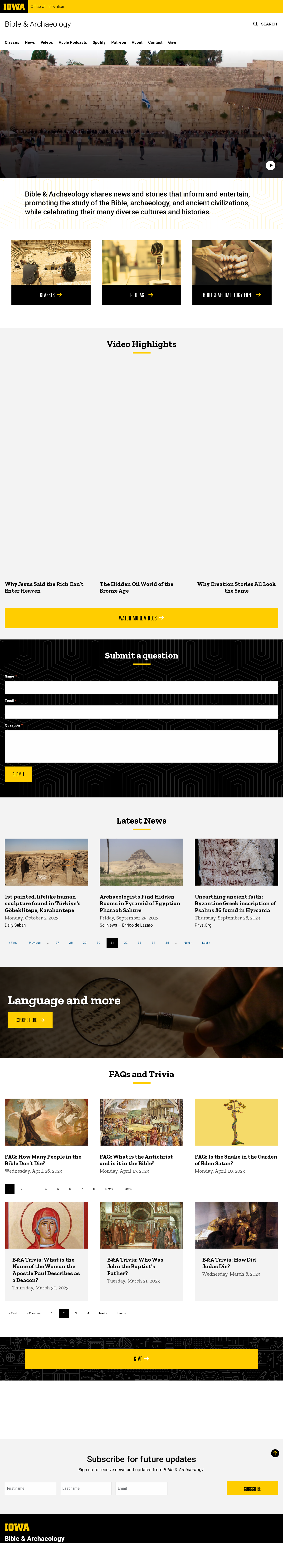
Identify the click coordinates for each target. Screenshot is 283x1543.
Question (12, 725)
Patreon (118, 42)
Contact (155, 42)
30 (100, 943)
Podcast (141, 294)
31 (114, 944)
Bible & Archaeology (38, 24)
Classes (12, 42)
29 (86, 943)
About (137, 42)
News (30, 42)
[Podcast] (141, 262)
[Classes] (51, 262)
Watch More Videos (141, 617)
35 (169, 943)
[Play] (270, 166)
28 (72, 943)
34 (155, 943)
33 (141, 943)
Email (9, 701)
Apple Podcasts (73, 42)
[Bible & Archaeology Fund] (232, 262)
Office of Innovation (47, 7)
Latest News (141, 820)
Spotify (99, 42)
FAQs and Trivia (141, 1074)
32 (127, 943)
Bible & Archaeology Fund (232, 294)
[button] (265, 24)
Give (172, 42)
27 (59, 943)
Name (9, 676)
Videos (47, 42)
